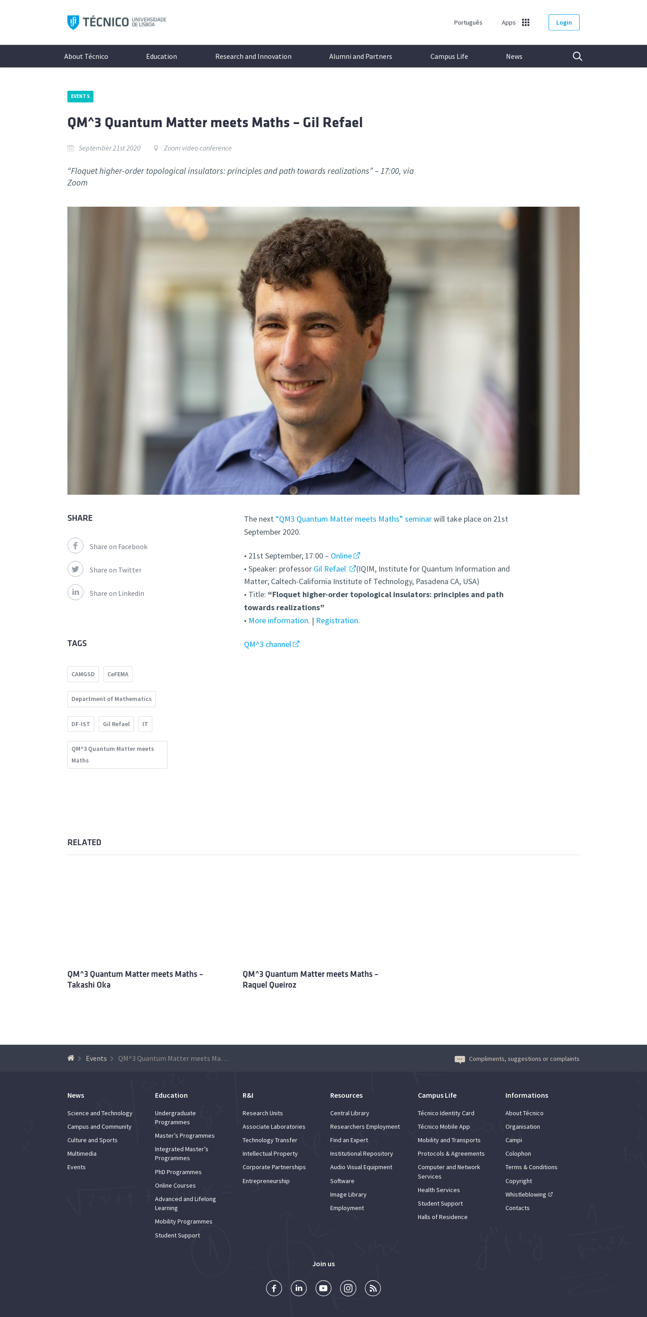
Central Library (349, 1113)
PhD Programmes (178, 1172)
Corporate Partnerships (274, 1167)
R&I (248, 1095)
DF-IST (80, 724)
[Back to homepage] (72, 1058)
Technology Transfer (270, 1140)
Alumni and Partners (360, 56)
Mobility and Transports (449, 1140)
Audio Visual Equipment (361, 1167)
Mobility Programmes (184, 1221)
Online (341, 555)
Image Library (348, 1194)
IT (145, 724)
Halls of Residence (443, 1217)
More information (278, 620)
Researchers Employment (365, 1126)
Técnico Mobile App (444, 1126)
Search (572, 56)
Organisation (522, 1126)
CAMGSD (83, 674)
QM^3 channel (267, 644)
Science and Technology (100, 1113)
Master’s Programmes (185, 1135)
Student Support (177, 1235)
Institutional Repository (361, 1153)
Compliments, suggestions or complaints (517, 1059)
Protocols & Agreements (451, 1153)
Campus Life (449, 56)
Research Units (263, 1113)
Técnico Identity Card (446, 1113)
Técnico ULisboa (116, 22)
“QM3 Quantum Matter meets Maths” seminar (353, 519)
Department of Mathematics (111, 699)
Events (80, 96)
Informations (526, 1095)
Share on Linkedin (105, 593)
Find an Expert (349, 1140)
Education (161, 56)
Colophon (518, 1153)
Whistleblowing (525, 1194)
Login (564, 22)
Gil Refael (331, 568)
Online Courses (175, 1185)
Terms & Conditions (531, 1167)
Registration (337, 620)
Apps (509, 22)
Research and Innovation (253, 56)
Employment (347, 1208)
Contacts (517, 1208)
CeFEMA (118, 674)
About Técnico (86, 56)
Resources (346, 1095)
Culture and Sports (92, 1140)
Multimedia (82, 1153)
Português (468, 22)
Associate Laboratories (274, 1126)
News (514, 56)
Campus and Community (99, 1126)
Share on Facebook (107, 546)
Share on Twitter (104, 570)
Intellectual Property (270, 1153)
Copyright (518, 1181)
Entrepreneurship (266, 1181)
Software (342, 1181)
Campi (513, 1140)
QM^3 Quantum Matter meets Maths (112, 754)
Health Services (439, 1190)
